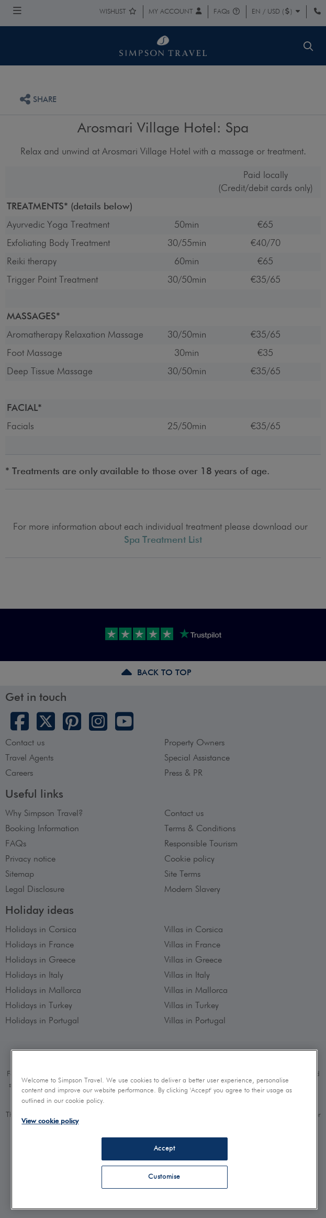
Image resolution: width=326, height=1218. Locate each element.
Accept (164, 1148)
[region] (164, 1129)
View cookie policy (49, 1121)
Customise (164, 1177)
